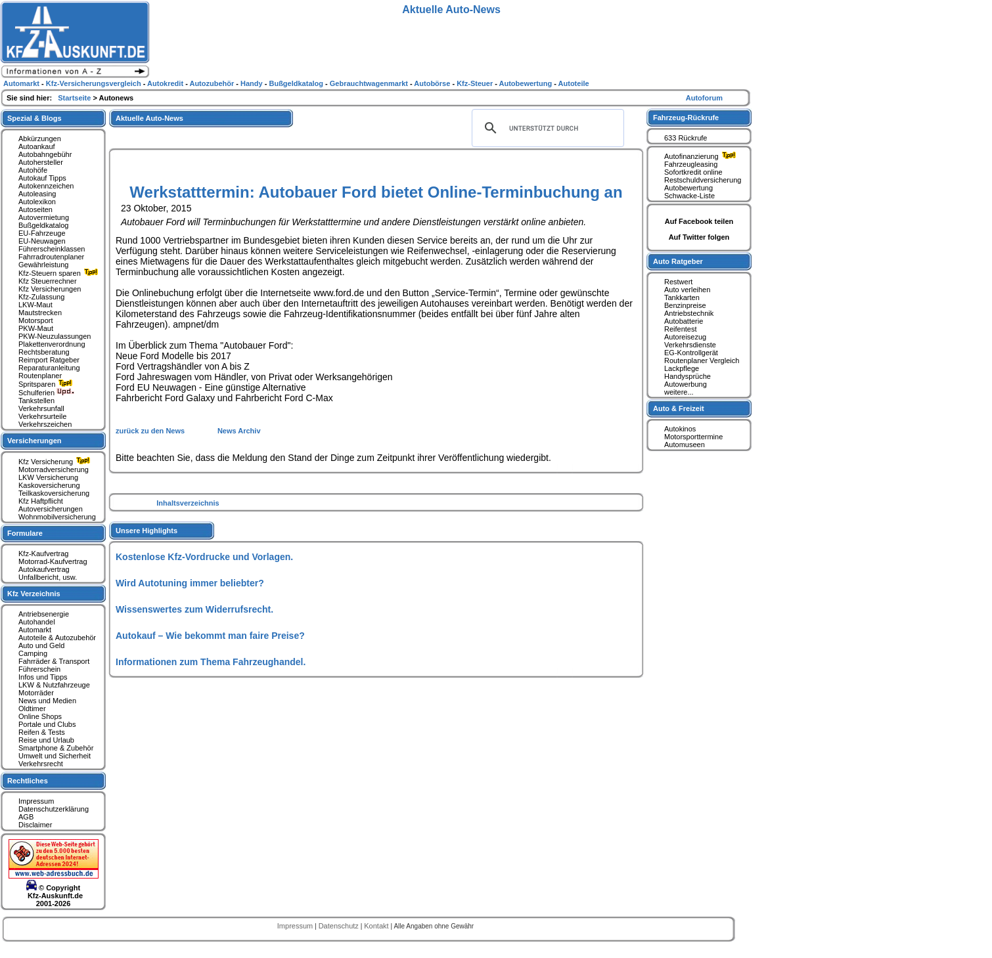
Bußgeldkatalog (43, 225)
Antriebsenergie (43, 614)
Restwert (678, 282)
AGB (26, 817)
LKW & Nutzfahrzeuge (54, 685)
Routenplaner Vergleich (701, 360)
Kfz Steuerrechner (47, 281)
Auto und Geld (41, 645)
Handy (252, 83)
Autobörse (433, 83)
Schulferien (46, 393)
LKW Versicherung (48, 477)
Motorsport (35, 320)
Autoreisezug (685, 337)
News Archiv (239, 431)
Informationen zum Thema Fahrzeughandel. (210, 662)
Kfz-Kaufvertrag (43, 553)
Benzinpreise (685, 305)
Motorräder (36, 693)
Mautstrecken (40, 312)
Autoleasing (37, 194)
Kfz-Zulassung (41, 297)
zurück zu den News (151, 431)
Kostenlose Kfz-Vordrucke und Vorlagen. (204, 557)
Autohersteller (40, 162)
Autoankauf (36, 146)
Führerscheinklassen (51, 249)
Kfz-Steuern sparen (59, 273)
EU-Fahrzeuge (42, 233)
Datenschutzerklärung (53, 809)
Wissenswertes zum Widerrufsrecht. (194, 609)
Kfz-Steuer (476, 83)
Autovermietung (43, 217)
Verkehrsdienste (690, 345)
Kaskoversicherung (49, 485)
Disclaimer (35, 825)
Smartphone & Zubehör (55, 748)
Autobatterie (683, 321)
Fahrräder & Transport (53, 661)
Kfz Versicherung (55, 462)
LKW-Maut (35, 305)
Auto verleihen (687, 290)
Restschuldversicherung (702, 180)
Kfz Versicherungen (49, 289)
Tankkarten (682, 297)
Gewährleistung (43, 265)
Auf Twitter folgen (699, 237)
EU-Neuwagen (42, 241)
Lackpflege (681, 368)
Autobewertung (688, 188)
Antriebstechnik (688, 313)
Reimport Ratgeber (48, 360)
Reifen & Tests (41, 732)
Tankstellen (36, 400)
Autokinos (680, 429)
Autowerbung (685, 384)
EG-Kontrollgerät (691, 353)
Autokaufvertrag (44, 569)
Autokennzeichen (46, 186)
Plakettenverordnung (51, 344)
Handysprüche (687, 376)
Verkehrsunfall (41, 408)
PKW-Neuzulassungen (54, 336)
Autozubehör (212, 83)
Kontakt (377, 926)
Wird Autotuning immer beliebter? (190, 583)
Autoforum (704, 98)
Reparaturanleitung (49, 368)
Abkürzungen (39, 138)
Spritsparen (47, 384)
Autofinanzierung (701, 156)
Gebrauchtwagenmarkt (370, 83)
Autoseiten (35, 209)
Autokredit (166, 83)
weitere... (679, 392)
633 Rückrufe (685, 138)
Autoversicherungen (50, 509)
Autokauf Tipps (42, 178)
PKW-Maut (35, 328)
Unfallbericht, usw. (47, 577)
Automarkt (34, 630)
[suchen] (546, 128)
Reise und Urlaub (46, 740)
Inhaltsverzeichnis (187, 503)
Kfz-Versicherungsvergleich (94, 83)
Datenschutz (340, 926)
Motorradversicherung (53, 469)
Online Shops (40, 716)
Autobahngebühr (45, 154)
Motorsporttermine (693, 437)
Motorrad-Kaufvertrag (52, 561)
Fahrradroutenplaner (51, 257)
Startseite (75, 98)
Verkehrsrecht (40, 764)
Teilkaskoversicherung (53, 493)
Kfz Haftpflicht (40, 501)
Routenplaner (40, 376)
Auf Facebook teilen (699, 221)
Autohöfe (32, 170)
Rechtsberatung (44, 352)
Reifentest (680, 329)
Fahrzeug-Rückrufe (686, 117)
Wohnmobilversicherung (57, 517)
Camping (32, 653)
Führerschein (39, 669)
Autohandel (36, 622)
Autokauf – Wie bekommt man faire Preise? (210, 635)
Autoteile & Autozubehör (57, 638)
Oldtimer (32, 708)
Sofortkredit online (693, 172)
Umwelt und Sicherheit (54, 756)
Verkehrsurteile (42, 416)
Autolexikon (37, 202)
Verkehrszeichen (45, 424)
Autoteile (573, 83)
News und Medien (47, 701)
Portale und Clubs (47, 724)
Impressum (36, 801)
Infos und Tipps (43, 677)
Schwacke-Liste (689, 196)
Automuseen (684, 444)
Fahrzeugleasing (690, 164)
